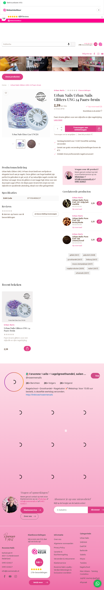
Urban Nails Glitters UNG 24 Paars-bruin (25, 85)
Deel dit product (85, 135)
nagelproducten (75, 269)
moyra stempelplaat (82, 264)
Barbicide (83, 559)
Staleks (83, 563)
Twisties (83, 571)
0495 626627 (7, 571)
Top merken (39, 63)
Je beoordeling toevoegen (45, 214)
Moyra (82, 567)
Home (4, 85)
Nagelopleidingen (91, 63)
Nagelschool (85, 575)
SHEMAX (83, 550)
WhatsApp (79, 177)
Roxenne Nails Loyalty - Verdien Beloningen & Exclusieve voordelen (63, 578)
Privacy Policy (59, 556)
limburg (91, 260)
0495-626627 (80, 182)
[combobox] (36, 44)
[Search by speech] (69, 44)
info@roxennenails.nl (84, 180)
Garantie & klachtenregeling (61, 561)
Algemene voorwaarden (63, 552)
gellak (74, 255)
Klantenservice (32, 519)
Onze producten (12, 77)
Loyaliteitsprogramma (13, 63)
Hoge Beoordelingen (65, 63)
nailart (93, 269)
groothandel (75, 260)
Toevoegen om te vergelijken (64, 135)
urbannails (82, 273)
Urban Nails (59, 91)
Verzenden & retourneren (64, 567)
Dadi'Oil (83, 555)
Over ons (30, 525)
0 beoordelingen (84, 91)
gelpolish (89, 255)
